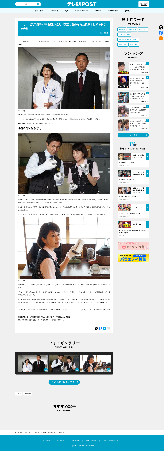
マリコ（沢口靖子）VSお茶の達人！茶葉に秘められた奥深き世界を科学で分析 (51, 432)
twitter (161, 27)
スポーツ (98, 11)
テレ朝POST (82, 4)
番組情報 (28, 394)
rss (161, 38)
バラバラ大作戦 (124, 34)
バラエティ (54, 11)
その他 (126, 11)
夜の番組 (29, 432)
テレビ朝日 (46, 440)
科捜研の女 (60, 317)
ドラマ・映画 (38, 11)
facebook (161, 33)
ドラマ (18, 394)
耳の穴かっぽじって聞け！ (128, 39)
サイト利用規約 (91, 440)
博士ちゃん (123, 44)
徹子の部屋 (132, 29)
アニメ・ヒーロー (81, 11)
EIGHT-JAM (134, 44)
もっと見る (132, 135)
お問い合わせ (75, 440)
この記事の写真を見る (63, 382)
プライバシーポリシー (110, 440)
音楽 (66, 11)
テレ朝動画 (60, 440)
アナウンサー (113, 11)
